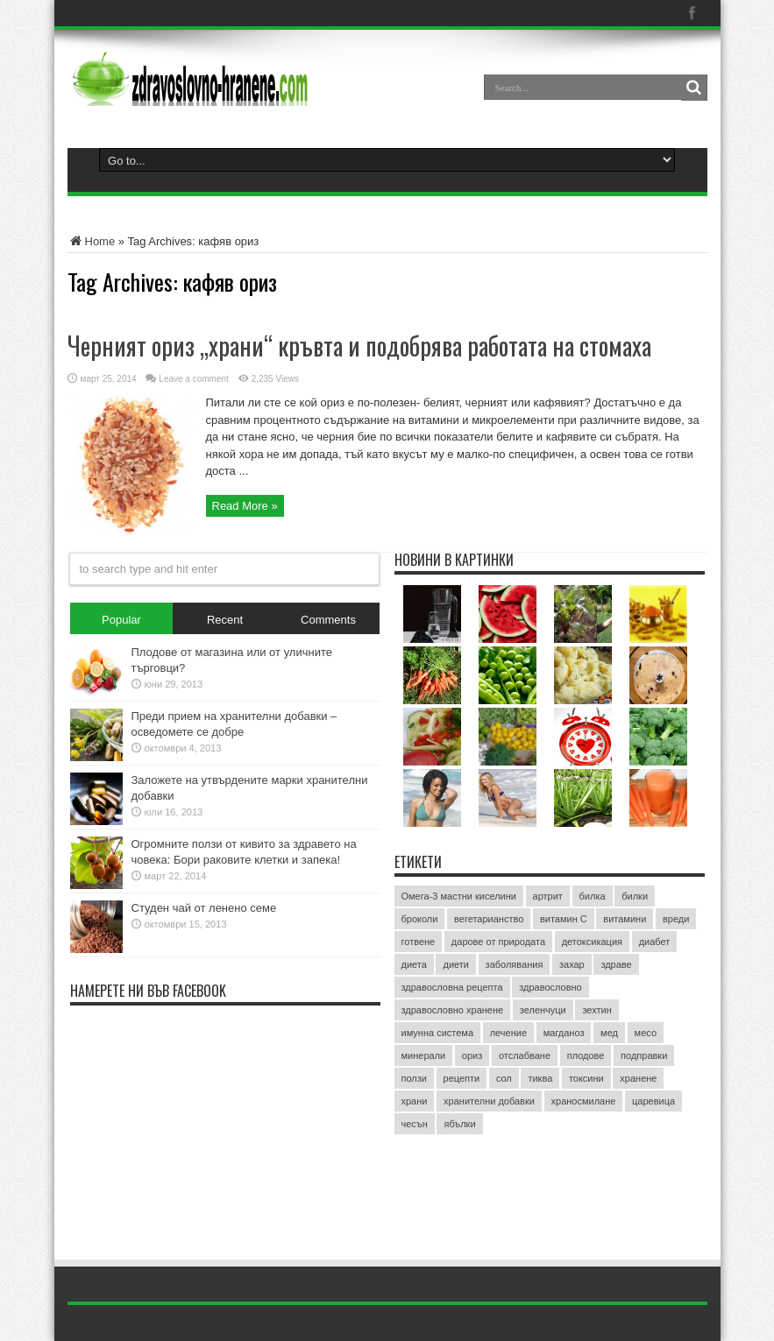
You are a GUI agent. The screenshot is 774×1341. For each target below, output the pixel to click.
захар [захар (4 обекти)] (572, 964)
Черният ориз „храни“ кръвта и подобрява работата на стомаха (359, 345)
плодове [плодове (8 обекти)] (586, 1055)
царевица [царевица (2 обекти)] (653, 1101)
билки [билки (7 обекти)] (634, 896)
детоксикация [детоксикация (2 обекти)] (592, 941)
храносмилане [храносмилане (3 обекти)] (583, 1101)
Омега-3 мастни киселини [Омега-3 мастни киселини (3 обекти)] (458, 896)
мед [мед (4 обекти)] (609, 1032)
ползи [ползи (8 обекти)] (414, 1078)
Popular (121, 619)
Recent (225, 619)
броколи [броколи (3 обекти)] (419, 919)
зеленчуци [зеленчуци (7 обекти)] (543, 1010)
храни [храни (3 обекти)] (414, 1101)
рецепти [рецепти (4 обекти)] (462, 1078)
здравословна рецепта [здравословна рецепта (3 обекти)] (452, 987)
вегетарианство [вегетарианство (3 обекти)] (488, 919)
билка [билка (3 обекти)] (592, 896)
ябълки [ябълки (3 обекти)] (459, 1124)
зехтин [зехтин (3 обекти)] (596, 1010)
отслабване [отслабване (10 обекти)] (524, 1055)
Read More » (245, 505)
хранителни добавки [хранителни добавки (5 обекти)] (489, 1101)
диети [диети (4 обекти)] (456, 964)
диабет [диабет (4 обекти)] (655, 941)
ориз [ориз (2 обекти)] (472, 1055)
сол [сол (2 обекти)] (504, 1078)
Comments (328, 619)
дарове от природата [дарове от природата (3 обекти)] (498, 941)
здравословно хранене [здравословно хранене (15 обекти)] (452, 1010)
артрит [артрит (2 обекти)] (548, 896)
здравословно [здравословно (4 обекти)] (550, 987)
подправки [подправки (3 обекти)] (644, 1055)
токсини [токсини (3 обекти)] (586, 1078)
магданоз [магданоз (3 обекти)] (564, 1032)
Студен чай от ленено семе (204, 907)
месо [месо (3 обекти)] (646, 1032)
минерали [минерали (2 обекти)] (423, 1055)
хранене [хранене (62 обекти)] (638, 1078)
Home (91, 241)
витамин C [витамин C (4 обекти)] (563, 919)
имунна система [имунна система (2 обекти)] (437, 1032)
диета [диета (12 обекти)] (414, 964)
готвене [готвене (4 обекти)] (418, 941)
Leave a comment (194, 379)
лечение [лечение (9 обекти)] (508, 1032)
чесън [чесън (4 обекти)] (414, 1124)
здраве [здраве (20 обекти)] (615, 964)
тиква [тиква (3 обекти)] (540, 1078)
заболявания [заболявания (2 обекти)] (514, 964)
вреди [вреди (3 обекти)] (676, 919)
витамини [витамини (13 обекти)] (624, 919)
